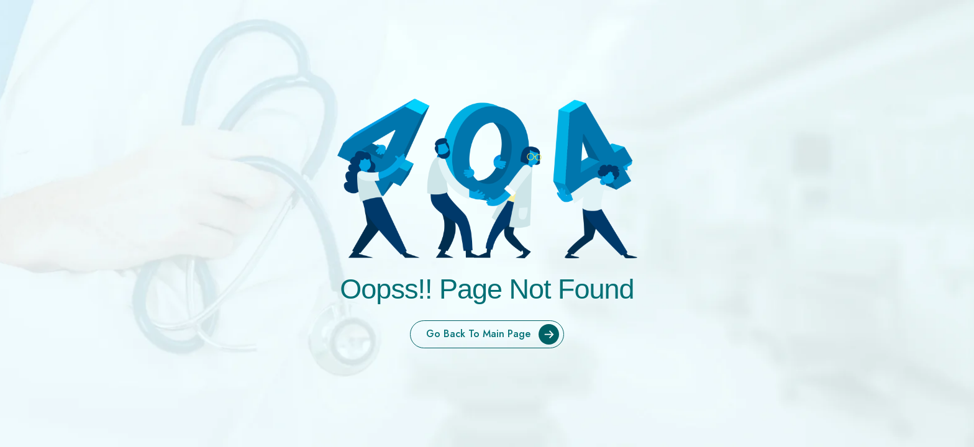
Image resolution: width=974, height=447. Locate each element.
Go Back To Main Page (494, 334)
